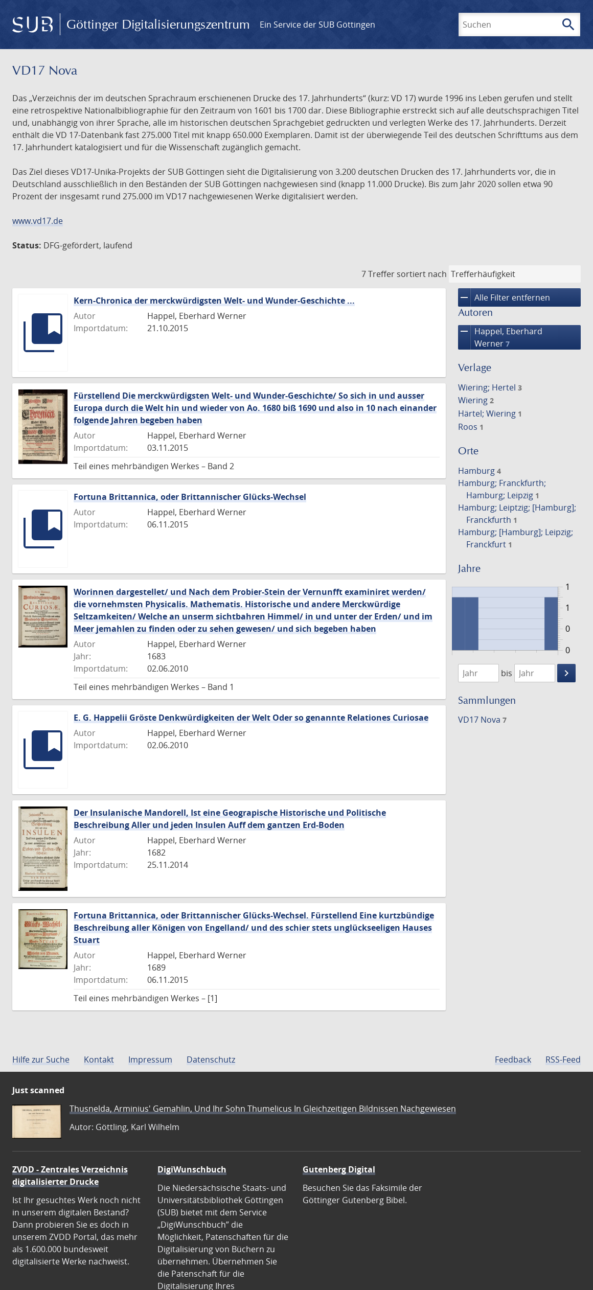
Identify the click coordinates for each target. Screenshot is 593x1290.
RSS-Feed (563, 1059)
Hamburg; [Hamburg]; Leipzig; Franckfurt (515, 538)
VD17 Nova (482, 719)
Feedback (513, 1059)
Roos (471, 426)
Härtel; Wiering (490, 413)
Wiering (476, 400)
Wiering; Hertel (490, 387)
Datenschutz (211, 1059)
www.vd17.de (37, 220)
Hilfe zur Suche (41, 1059)
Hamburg (479, 470)
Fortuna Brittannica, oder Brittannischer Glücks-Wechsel (190, 496)
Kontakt (99, 1059)
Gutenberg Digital (339, 1169)
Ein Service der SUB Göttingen (317, 24)
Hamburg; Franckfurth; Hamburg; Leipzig (502, 489)
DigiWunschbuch (191, 1169)
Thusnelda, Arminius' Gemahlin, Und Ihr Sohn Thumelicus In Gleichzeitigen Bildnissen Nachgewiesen (263, 1108)
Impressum (150, 1059)
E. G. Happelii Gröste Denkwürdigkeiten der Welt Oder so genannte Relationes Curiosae (251, 717)
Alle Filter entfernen (504, 297)
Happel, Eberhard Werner (500, 337)
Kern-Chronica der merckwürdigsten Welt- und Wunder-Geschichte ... (214, 300)
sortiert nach (422, 274)
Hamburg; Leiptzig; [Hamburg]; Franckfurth (517, 513)
